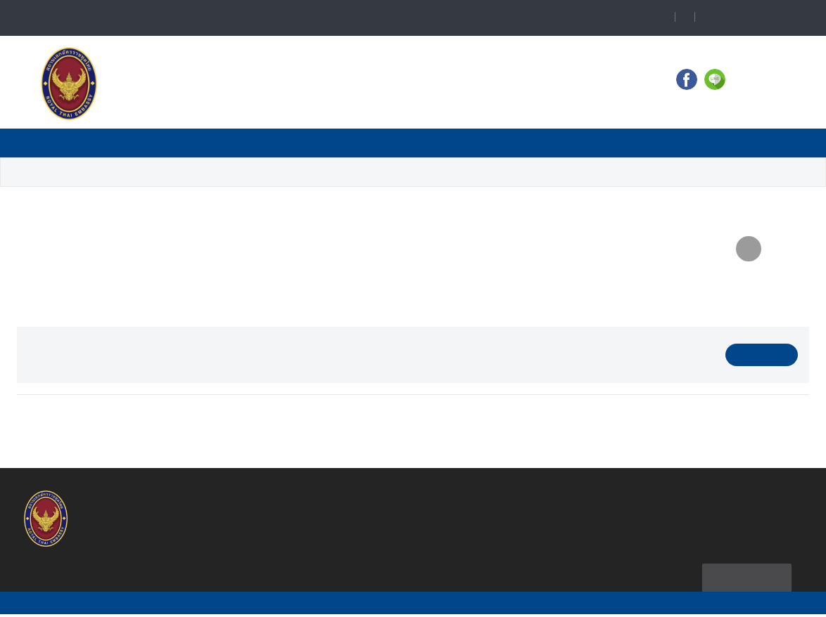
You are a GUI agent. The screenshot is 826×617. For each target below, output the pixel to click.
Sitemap (744, 578)
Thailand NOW (707, 142)
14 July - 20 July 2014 (360, 172)
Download (762, 355)
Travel (266, 142)
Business (342, 142)
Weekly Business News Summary (203, 172)
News (200, 142)
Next (778, 421)
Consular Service (445, 142)
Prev (48, 421)
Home (64, 142)
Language (755, 17)
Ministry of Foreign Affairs (583, 142)
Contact (129, 142)
